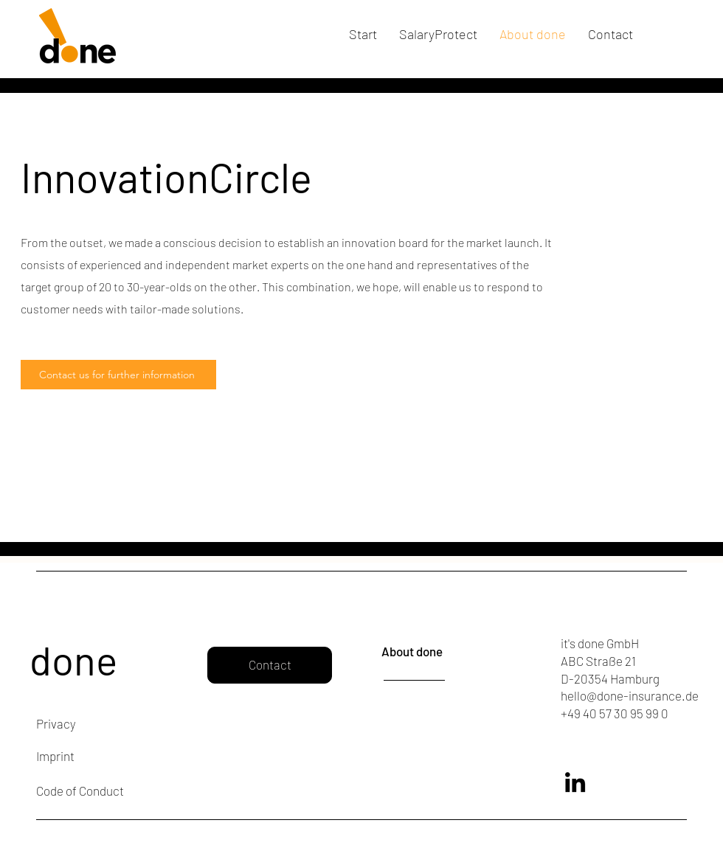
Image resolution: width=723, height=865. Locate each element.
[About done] (421, 651)
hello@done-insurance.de (630, 695)
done (73, 659)
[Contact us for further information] (118, 374)
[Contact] (269, 665)
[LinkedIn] (575, 782)
